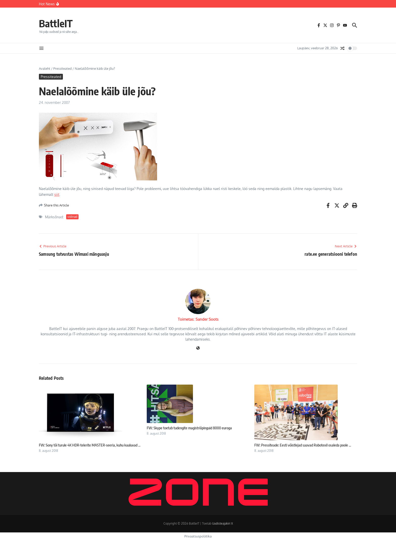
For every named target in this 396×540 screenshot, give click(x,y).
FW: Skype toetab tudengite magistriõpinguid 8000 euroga (189, 428)
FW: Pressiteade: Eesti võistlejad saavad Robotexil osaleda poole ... (302, 445)
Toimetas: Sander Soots (198, 319)
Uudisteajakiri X (222, 523)
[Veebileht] (198, 348)
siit (56, 194)
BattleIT (56, 23)
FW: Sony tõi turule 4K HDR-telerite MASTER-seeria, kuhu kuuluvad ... (89, 445)
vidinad (72, 217)
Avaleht (44, 68)
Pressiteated (62, 68)
